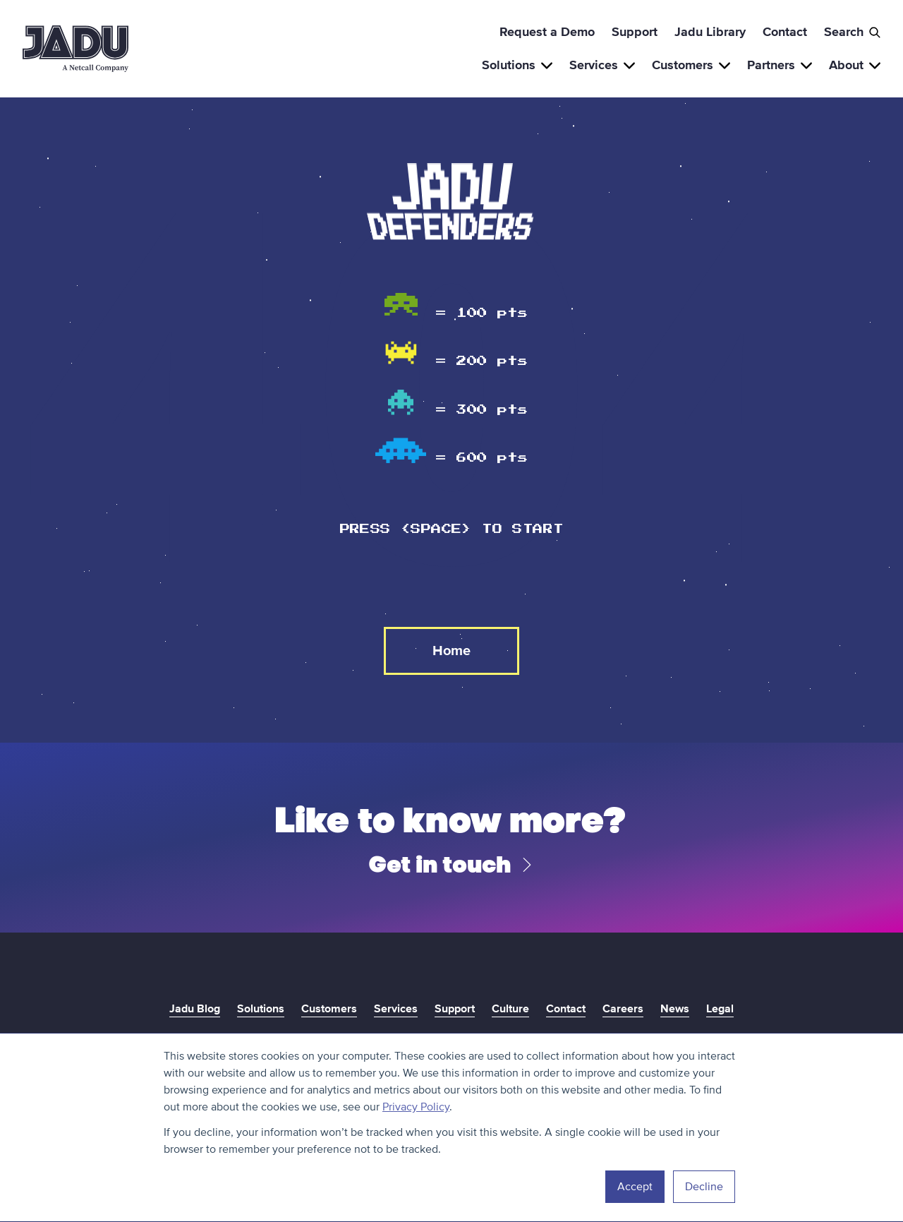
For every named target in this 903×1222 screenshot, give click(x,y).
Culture (510, 1009)
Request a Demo (547, 32)
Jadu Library (710, 32)
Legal (720, 1009)
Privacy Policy (415, 1107)
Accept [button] (635, 1187)
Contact (785, 32)
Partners (779, 65)
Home (451, 650)
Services (602, 65)
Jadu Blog (194, 1009)
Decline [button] (704, 1187)
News (674, 1009)
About (854, 65)
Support (634, 32)
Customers (691, 65)
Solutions (517, 65)
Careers (622, 1009)
